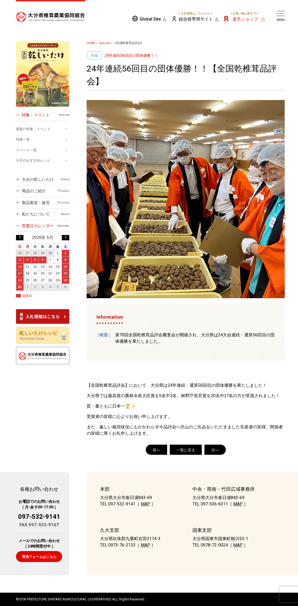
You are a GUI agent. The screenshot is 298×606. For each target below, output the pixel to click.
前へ (156, 450)
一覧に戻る (185, 450)
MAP (145, 504)
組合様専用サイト (195, 16)
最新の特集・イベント (33, 129)
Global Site (150, 19)
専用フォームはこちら (39, 557)
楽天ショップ (244, 16)
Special (104, 43)
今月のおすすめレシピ (33, 160)
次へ (215, 450)
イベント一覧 (26, 150)
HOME (91, 43)
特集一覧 (23, 139)
